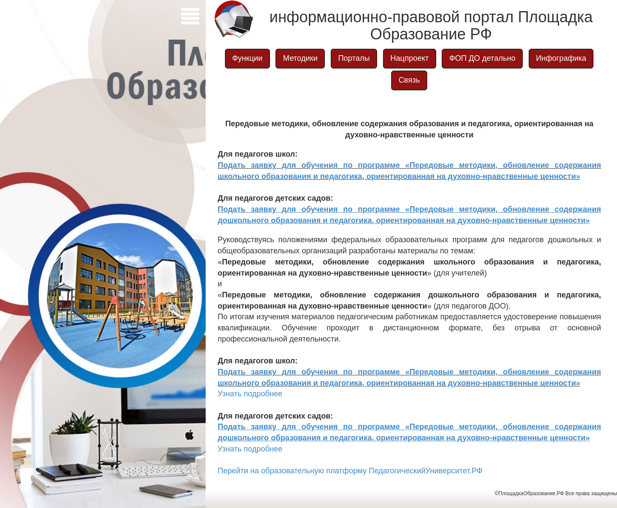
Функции (247, 58)
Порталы (354, 58)
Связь (409, 80)
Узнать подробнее (250, 393)
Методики (300, 58)
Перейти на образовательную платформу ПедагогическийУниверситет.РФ (350, 470)
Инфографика (561, 58)
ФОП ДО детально (482, 58)
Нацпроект (409, 58)
